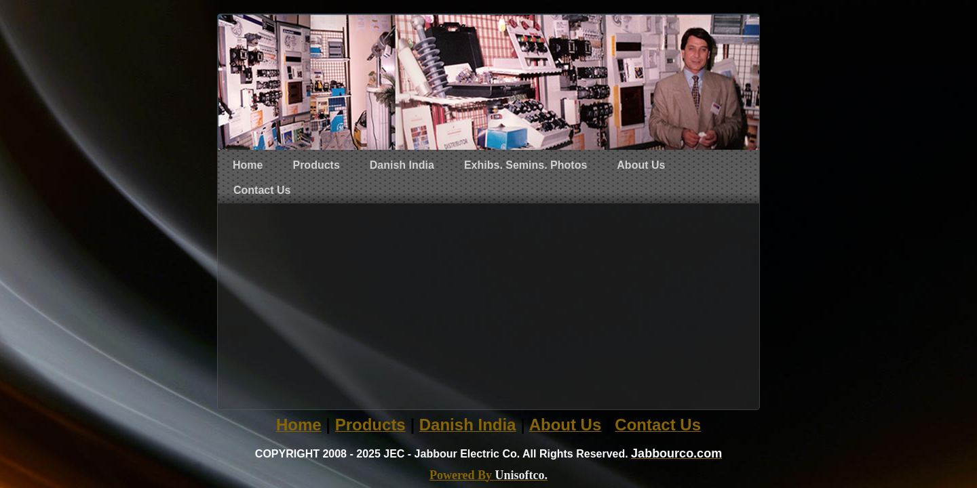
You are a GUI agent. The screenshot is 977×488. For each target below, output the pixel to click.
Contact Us (261, 190)
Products (315, 165)
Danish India (402, 165)
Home (248, 165)
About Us (641, 165)
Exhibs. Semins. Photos (525, 165)
